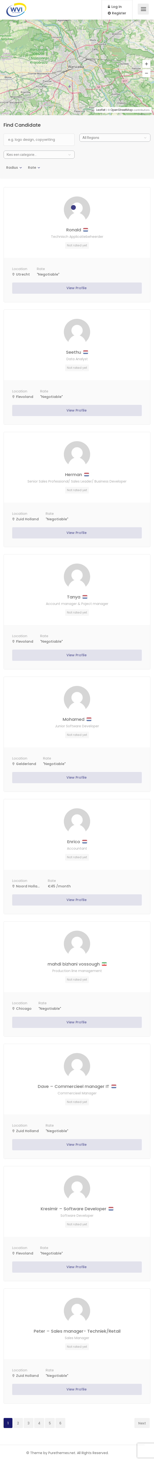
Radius (12, 167)
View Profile (77, 288)
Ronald (77, 230)
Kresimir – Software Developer (77, 1209)
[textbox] (39, 155)
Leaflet (100, 110)
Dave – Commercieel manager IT (77, 1086)
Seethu (77, 352)
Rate (32, 167)
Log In (115, 6)
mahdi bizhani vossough (77, 964)
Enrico (77, 842)
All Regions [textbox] (90, 138)
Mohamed (77, 719)
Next (142, 1423)
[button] (146, 64)
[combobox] (114, 138)
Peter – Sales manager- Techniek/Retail (77, 1331)
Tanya (77, 597)
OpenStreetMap (121, 110)
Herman (77, 475)
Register (117, 13)
